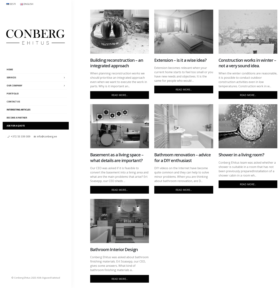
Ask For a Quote (16, 125)
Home (10, 69)
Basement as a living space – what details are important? (116, 157)
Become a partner (17, 117)
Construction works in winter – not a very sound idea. (247, 63)
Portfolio (13, 93)
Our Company (14, 85)
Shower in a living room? (241, 155)
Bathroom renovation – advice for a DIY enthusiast (182, 157)
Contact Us (13, 101)
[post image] (119, 32)
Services (11, 77)
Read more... (119, 95)
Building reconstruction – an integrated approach (116, 63)
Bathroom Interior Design (114, 249)
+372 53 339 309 (20, 136)
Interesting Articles (18, 109)
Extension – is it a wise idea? (180, 60)
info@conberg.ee (47, 136)
